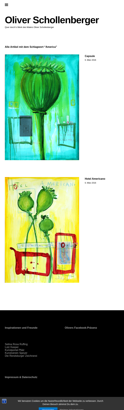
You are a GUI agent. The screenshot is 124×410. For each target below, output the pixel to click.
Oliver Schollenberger (52, 20)
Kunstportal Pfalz (14, 350)
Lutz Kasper (12, 347)
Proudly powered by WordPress (21, 398)
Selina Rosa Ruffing (16, 344)
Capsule (90, 56)
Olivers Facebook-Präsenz (81, 327)
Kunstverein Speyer (16, 353)
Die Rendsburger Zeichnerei (21, 355)
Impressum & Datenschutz (21, 377)
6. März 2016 (90, 60)
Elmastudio (62, 398)
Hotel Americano (95, 178)
